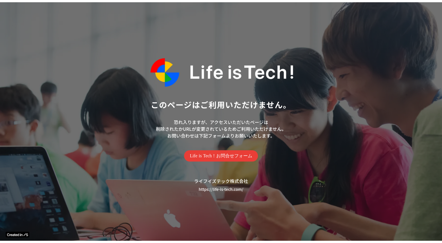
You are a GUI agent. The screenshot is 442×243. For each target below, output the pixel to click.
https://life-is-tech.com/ (221, 189)
